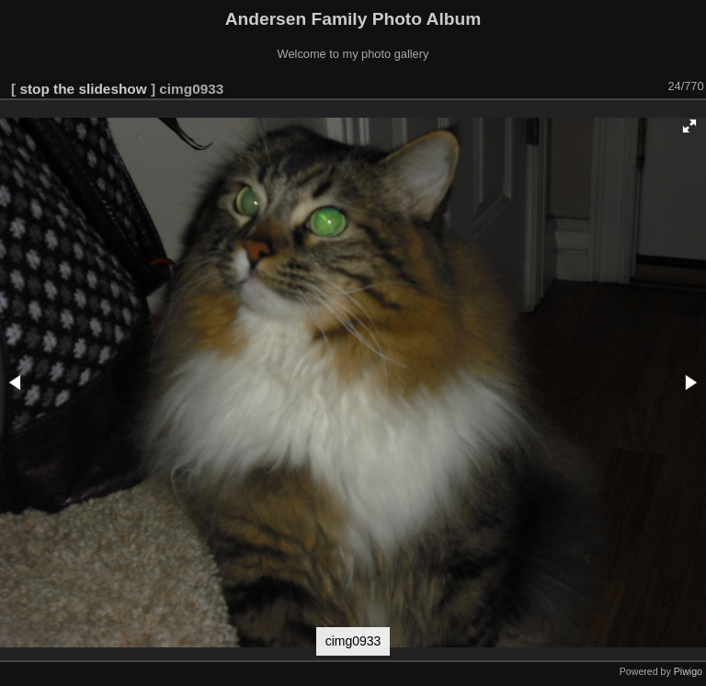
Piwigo (688, 671)
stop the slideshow (82, 89)
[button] (689, 126)
